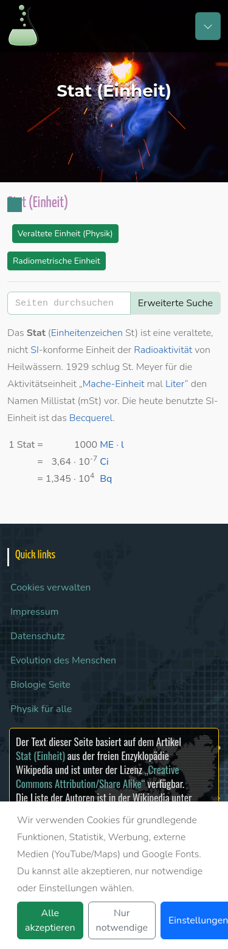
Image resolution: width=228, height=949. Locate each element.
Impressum (34, 611)
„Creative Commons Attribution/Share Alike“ (97, 776)
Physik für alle (41, 709)
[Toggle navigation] (208, 26)
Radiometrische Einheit (56, 261)
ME (107, 444)
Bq (106, 478)
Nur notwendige (122, 920)
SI (34, 350)
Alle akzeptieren (50, 920)
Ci (104, 461)
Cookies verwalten (50, 587)
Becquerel (90, 418)
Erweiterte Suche (175, 303)
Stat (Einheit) (40, 755)
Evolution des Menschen (63, 660)
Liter (175, 384)
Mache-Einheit (114, 384)
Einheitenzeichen (87, 333)
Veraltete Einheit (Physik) (65, 233)
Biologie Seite (40, 684)
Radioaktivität (163, 350)
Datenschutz (37, 636)
